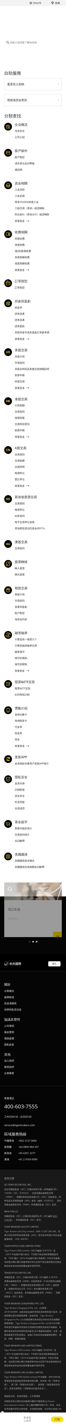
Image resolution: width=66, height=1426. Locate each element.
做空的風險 (21, 658)
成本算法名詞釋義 (24, 163)
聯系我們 (9, 1067)
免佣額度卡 (21, 720)
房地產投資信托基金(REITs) (30, 528)
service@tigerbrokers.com (19, 1125)
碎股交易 (20, 381)
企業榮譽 (9, 1073)
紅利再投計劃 (22, 694)
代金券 (18, 727)
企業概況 (9, 991)
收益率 (18, 307)
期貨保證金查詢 (17, 100)
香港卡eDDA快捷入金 (27, 202)
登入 (54, 963)
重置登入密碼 (15, 84)
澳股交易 (21, 542)
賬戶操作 (21, 151)
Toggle (58, 10)
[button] (29, 941)
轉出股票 (20, 574)
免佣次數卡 (21, 714)
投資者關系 (10, 1003)
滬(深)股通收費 (23, 251)
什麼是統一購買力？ (26, 639)
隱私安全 (21, 777)
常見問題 (20, 802)
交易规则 (20, 503)
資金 (17, 739)
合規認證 (20, 808)
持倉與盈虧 (23, 301)
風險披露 (9, 1038)
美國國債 (21, 854)
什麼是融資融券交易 (26, 645)
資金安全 (20, 795)
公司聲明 (9, 1026)
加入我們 (9, 1060)
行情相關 (20, 405)
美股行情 (20, 356)
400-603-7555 (21, 1106)
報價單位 (20, 473)
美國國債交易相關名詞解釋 (29, 867)
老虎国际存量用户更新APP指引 (32, 763)
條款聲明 (9, 1032)
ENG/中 (37, 3)
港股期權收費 (22, 263)
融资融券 (21, 633)
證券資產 (20, 313)
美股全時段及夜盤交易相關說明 (32, 369)
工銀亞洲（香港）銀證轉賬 (29, 208)
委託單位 (20, 479)
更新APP (21, 757)
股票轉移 (21, 562)
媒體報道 (9, 997)
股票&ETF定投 (25, 682)
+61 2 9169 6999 (27, 1159)
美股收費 (20, 238)
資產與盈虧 (21, 606)
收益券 (18, 733)
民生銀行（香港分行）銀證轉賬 (32, 214)
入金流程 (20, 189)
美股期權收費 (22, 257)
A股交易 (20, 448)
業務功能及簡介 (23, 828)
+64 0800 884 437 (28, 1147)
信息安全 (20, 131)
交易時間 (20, 466)
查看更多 (20, 221)
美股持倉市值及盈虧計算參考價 (32, 332)
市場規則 (20, 362)
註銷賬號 (20, 789)
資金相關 (21, 183)
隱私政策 (9, 1044)
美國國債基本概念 (24, 860)
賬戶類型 (20, 157)
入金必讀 (20, 195)
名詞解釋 (20, 840)
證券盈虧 (20, 326)
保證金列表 (21, 619)
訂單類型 (21, 281)
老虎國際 (23, 10)
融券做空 (20, 651)
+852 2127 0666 (27, 1140)
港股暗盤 (20, 417)
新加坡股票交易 (26, 497)
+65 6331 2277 (26, 1153)
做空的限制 (21, 664)
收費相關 (21, 232)
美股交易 (21, 350)
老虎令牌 (20, 783)
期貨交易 (21, 588)
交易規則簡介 (22, 834)
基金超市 (21, 822)
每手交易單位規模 (24, 522)
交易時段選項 (22, 424)
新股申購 (20, 375)
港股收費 (20, 244)
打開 (57, 1419)
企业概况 (21, 125)
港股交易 (21, 399)
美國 (57, 3)
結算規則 (20, 515)
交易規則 (20, 411)
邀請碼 (18, 169)
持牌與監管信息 (12, 1009)
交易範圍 (20, 460)
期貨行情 (20, 594)
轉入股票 (20, 568)
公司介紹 (20, 137)
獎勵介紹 (21, 708)
